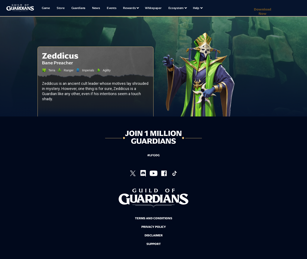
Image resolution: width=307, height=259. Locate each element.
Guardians (78, 8)
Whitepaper (153, 8)
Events (111, 8)
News (96, 8)
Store (61, 8)
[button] (131, 8)
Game (46, 8)
